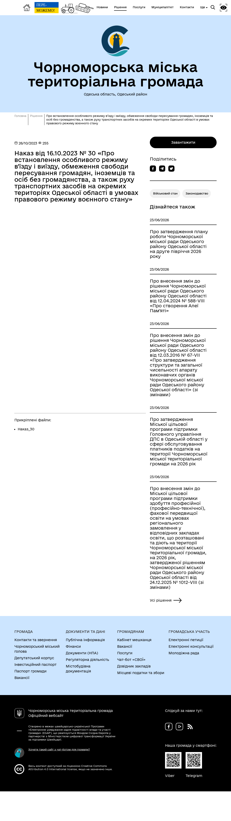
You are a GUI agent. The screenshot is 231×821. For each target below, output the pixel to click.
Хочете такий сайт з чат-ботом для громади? (59, 749)
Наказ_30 (26, 429)
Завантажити (183, 142)
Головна (20, 116)
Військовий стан (165, 193)
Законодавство (197, 193)
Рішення (36, 116)
